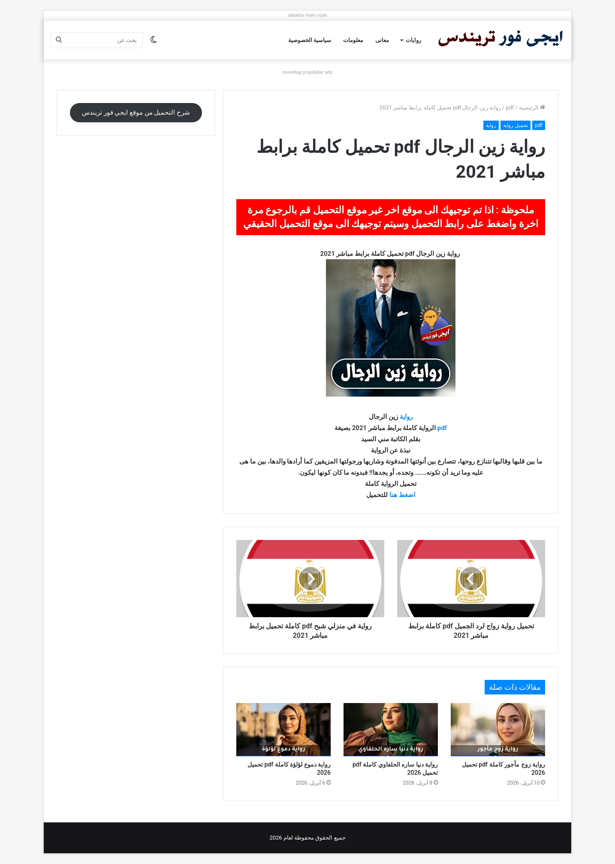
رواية (491, 125)
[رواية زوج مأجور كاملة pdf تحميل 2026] (498, 729)
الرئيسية (532, 107)
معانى (382, 40)
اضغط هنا (402, 495)
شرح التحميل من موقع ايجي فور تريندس (136, 112)
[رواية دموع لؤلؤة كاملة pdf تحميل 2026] (283, 729)
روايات (413, 40)
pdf (510, 107)
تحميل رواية (515, 125)
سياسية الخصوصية (309, 40)
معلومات (353, 40)
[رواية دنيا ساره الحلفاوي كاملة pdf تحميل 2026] (391, 729)
